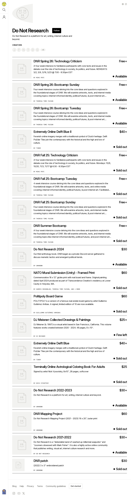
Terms (40, 486)
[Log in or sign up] (4, 17)
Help (22, 486)
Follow (57, 30)
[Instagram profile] (126, 4)
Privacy (30, 486)
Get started (76, 486)
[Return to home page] (4, 4)
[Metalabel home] (4, 492)
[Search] (4, 10)
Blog (14, 486)
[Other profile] (123, 4)
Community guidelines (56, 486)
